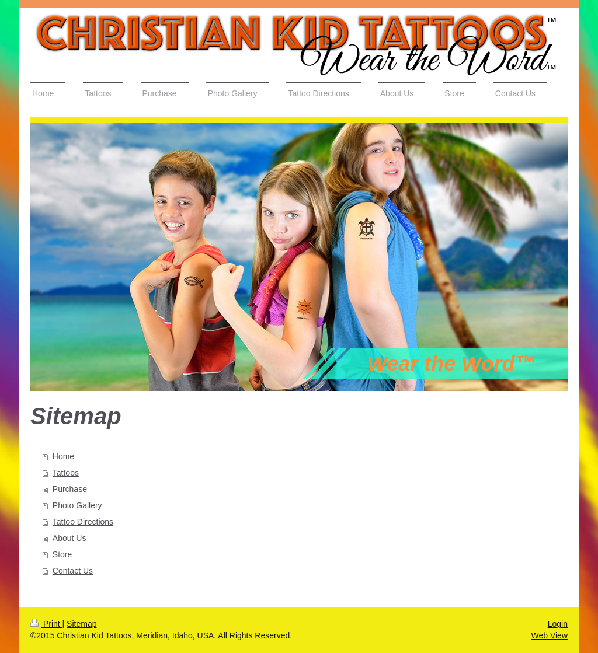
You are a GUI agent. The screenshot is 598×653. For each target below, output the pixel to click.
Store (62, 554)
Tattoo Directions (83, 521)
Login (558, 623)
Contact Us (73, 570)
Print (46, 623)
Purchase (70, 489)
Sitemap (81, 623)
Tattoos (66, 472)
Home (63, 456)
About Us (69, 538)
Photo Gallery (77, 505)
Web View (549, 635)
